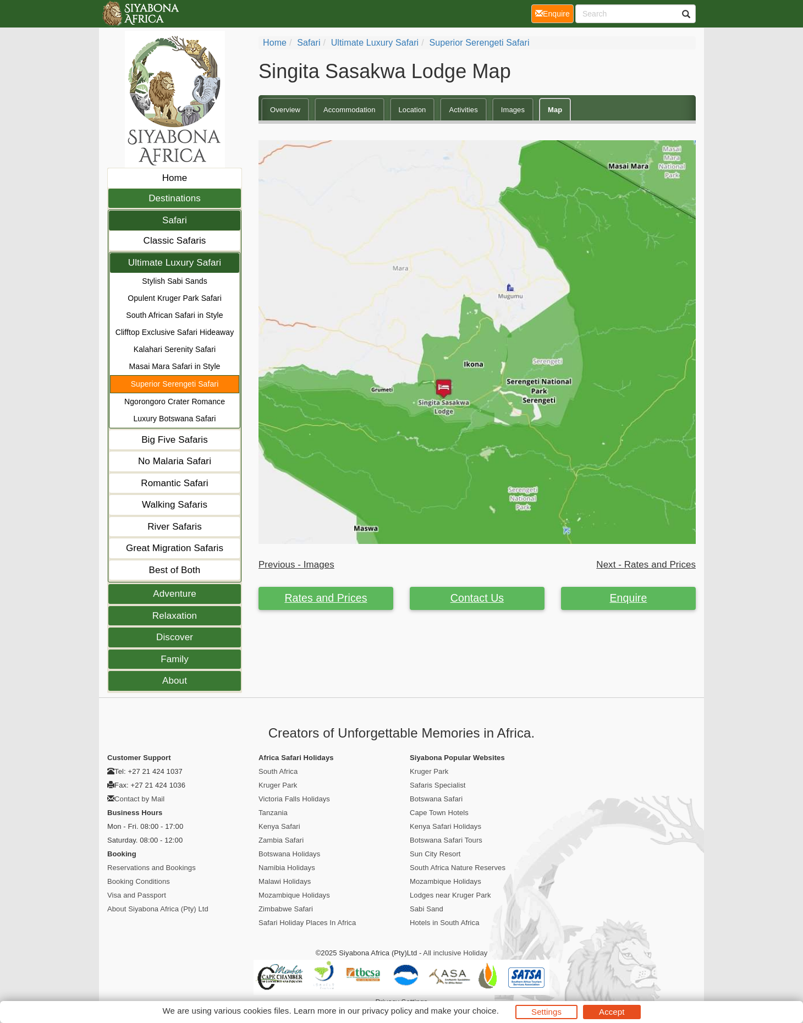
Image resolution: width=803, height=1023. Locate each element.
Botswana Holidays (289, 854)
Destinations (174, 198)
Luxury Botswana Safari (174, 418)
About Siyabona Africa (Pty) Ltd (157, 909)
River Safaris (174, 526)
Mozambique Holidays (294, 895)
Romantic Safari (174, 483)
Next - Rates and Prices (646, 564)
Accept (611, 1011)
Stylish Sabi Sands (174, 281)
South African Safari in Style (174, 315)
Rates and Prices (325, 598)
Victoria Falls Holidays (294, 799)
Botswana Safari (436, 799)
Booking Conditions (138, 881)
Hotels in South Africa (445, 923)
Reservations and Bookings (151, 868)
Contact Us (477, 598)
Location (412, 110)
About (174, 680)
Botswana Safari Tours (446, 840)
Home (175, 178)
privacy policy (387, 1010)
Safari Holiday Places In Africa (307, 923)
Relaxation (174, 615)
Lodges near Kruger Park (450, 895)
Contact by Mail (139, 799)
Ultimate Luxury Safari (174, 262)
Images (513, 110)
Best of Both (175, 570)
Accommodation (349, 110)
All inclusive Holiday (455, 953)
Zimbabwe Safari (285, 909)
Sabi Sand (426, 909)
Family (175, 659)
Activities (463, 110)
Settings (546, 1011)
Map (555, 110)
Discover (174, 637)
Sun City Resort (435, 854)
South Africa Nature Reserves (457, 868)
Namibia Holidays (286, 868)
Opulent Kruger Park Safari (175, 298)
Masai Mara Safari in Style (175, 366)
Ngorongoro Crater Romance (174, 401)
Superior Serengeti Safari (175, 384)
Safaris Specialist (438, 785)
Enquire (628, 598)
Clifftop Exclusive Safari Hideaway (175, 332)
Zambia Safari (281, 840)
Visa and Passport (136, 895)
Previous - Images (296, 564)
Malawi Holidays (284, 881)
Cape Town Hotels (439, 813)
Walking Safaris (174, 504)
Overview (285, 110)
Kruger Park (277, 785)
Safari (174, 220)
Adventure (174, 593)
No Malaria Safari (174, 461)
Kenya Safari (279, 826)
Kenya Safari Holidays (445, 826)
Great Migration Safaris (174, 548)
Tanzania (273, 813)
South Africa (278, 771)
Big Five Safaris (174, 440)
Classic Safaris (175, 240)
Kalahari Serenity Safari (175, 349)
